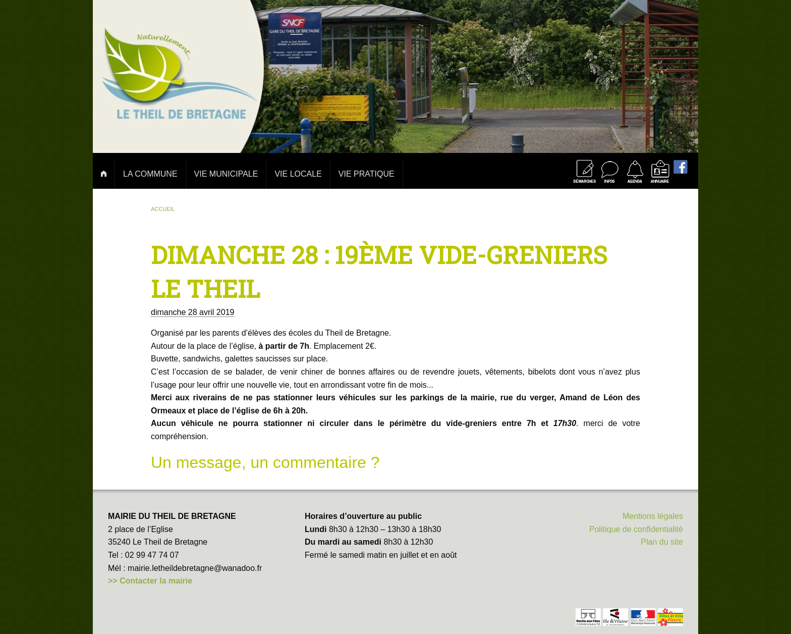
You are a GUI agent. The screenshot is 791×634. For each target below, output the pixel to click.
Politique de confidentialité (636, 529)
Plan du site (662, 542)
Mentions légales (653, 516)
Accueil (163, 209)
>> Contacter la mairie (150, 580)
